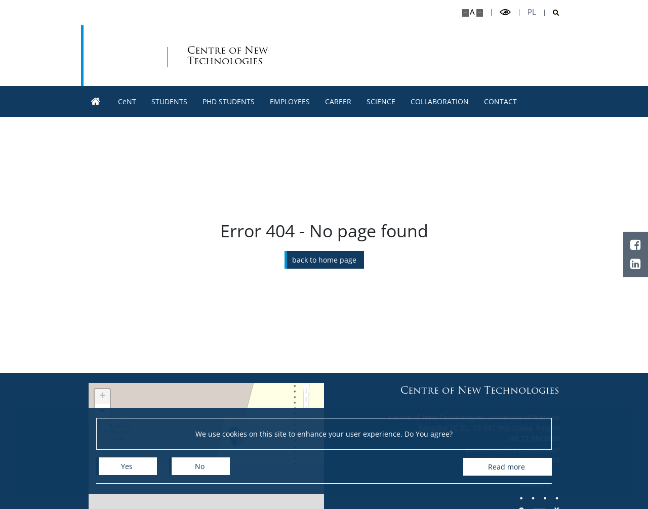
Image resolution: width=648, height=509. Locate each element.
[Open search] (552, 13)
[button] (102, 396)
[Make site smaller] (479, 13)
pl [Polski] (532, 12)
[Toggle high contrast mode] (505, 12)
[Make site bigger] (465, 13)
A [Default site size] (472, 12)
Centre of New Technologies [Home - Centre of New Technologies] (182, 55)
